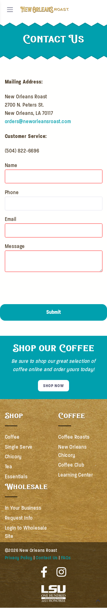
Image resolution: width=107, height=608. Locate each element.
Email (11, 219)
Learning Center (75, 475)
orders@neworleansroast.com (38, 121)
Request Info (19, 518)
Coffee (12, 437)
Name (11, 165)
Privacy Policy (19, 558)
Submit (53, 312)
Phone (12, 192)
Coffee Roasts (73, 437)
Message (15, 246)
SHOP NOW (53, 385)
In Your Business (23, 508)
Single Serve (19, 447)
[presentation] (48, 288)
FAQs (66, 558)
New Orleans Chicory (72, 451)
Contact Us (47, 558)
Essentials (16, 476)
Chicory (13, 457)
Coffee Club (71, 465)
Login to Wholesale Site (26, 532)
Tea (8, 466)
